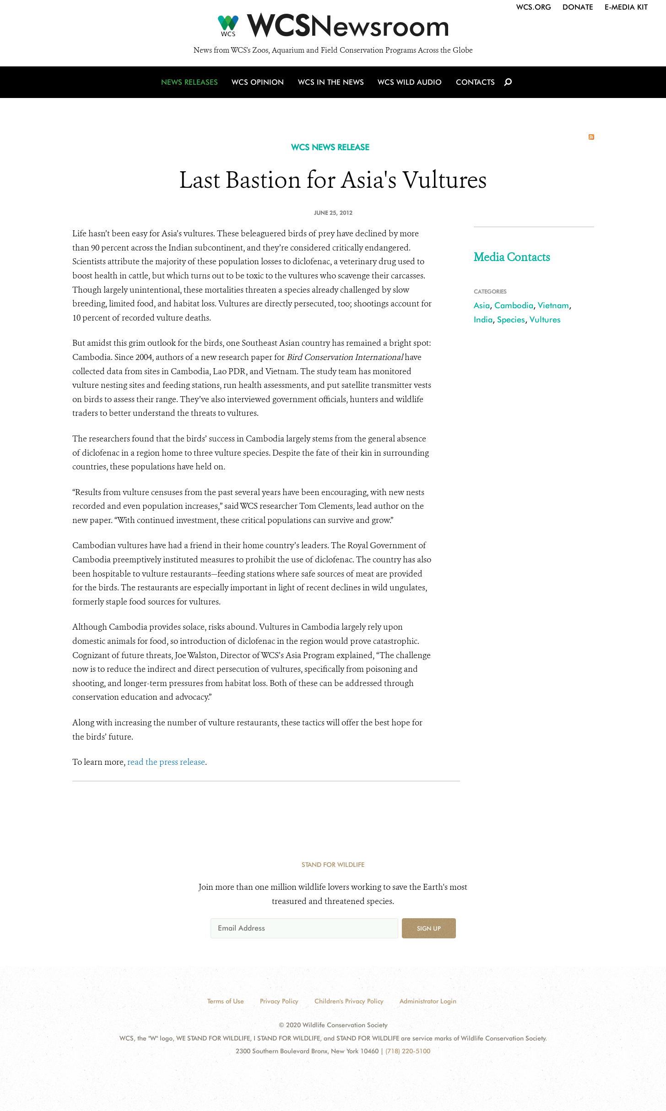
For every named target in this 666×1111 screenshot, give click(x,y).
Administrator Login (428, 1001)
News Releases (191, 83)
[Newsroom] (333, 28)
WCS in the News (331, 83)
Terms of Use (225, 1001)
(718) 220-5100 (407, 1051)
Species (511, 319)
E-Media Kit (626, 7)
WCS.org (533, 7)
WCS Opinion (259, 83)
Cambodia (513, 305)
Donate (578, 7)
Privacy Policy (279, 1001)
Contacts (474, 83)
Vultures (545, 319)
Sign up (429, 928)
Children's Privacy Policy (349, 1001)
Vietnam (553, 305)
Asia (482, 305)
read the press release (166, 762)
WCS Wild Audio (410, 83)
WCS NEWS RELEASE (330, 147)
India (483, 319)
